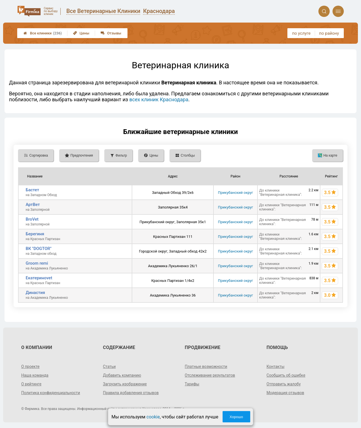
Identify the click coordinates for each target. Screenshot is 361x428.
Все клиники (42, 33)
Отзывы (111, 33)
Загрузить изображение (125, 384)
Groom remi (37, 263)
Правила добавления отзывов (131, 392)
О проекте (30, 366)
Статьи (109, 366)
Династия (35, 292)
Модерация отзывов (286, 392)
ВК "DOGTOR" (39, 248)
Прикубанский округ (235, 192)
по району (329, 33)
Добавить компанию (122, 375)
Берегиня (35, 233)
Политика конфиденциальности (51, 392)
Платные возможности (206, 366)
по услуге (301, 33)
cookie (153, 417)
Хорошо (236, 417)
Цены (81, 33)
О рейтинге (31, 384)
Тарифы (192, 384)
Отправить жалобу (284, 384)
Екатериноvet (39, 277)
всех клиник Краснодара (158, 99)
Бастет (32, 189)
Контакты (276, 366)
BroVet (32, 219)
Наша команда (35, 375)
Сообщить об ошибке (286, 375)
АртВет (33, 204)
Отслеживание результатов (210, 375)
